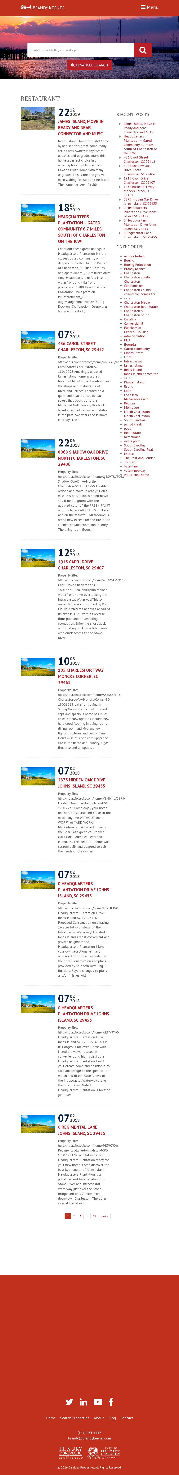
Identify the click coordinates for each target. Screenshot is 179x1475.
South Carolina (134, 445)
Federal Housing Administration (136, 334)
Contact (126, 1418)
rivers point (132, 441)
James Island (133, 365)
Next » (104, 1216)
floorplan (130, 344)
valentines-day (134, 470)
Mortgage (131, 407)
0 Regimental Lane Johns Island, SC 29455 (81, 1130)
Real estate (132, 433)
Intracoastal (133, 361)
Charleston (132, 273)
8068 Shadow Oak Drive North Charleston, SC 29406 (83, 458)
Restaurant (132, 437)
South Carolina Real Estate (138, 451)
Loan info (131, 395)
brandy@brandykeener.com (89, 1438)
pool (127, 428)
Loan (127, 391)
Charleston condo (137, 277)
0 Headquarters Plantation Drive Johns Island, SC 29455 (83, 889)
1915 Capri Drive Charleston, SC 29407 (81, 565)
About (99, 1418)
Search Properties (74, 1418)
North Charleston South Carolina (137, 418)
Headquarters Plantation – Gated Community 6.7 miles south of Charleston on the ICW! (81, 229)
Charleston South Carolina (136, 317)
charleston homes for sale (139, 296)
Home (51, 1418)
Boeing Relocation (137, 265)
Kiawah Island (134, 382)
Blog (112, 1418)
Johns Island (133, 370)
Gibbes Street (134, 353)
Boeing (129, 260)
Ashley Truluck (134, 256)
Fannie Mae (132, 328)
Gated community (137, 349)
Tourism (130, 462)
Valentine (131, 466)
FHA (127, 340)
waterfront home (136, 475)
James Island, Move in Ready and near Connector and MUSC (81, 127)
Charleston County (137, 290)
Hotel (128, 357)
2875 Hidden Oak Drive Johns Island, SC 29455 (81, 783)
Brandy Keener (134, 269)
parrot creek (133, 424)
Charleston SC (134, 311)
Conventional (133, 323)
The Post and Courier (139, 458)
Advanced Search (89, 65)
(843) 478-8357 (89, 1432)
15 (94, 1216)
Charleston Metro (137, 302)
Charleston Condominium (134, 283)
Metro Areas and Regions (136, 401)
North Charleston (137, 412)
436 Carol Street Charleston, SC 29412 (81, 346)
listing (128, 386)
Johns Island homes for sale (141, 376)
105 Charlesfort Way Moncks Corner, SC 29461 (81, 676)
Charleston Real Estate (141, 307)
